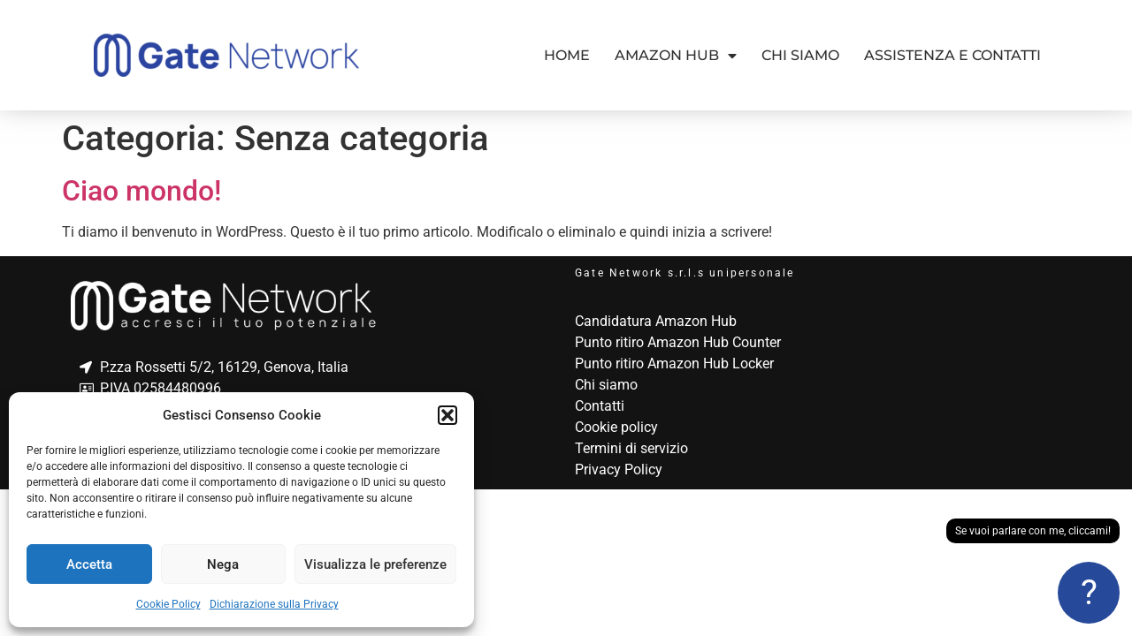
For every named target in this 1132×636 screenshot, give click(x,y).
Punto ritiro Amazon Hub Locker (674, 363)
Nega (223, 564)
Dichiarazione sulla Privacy (274, 604)
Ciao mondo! (141, 191)
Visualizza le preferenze (375, 564)
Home (567, 55)
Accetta (89, 564)
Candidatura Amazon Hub (656, 321)
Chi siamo (800, 55)
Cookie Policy (168, 604)
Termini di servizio (631, 448)
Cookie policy (616, 427)
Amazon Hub (676, 56)
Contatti (599, 406)
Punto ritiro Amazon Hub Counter (678, 342)
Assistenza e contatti (952, 55)
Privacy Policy (618, 469)
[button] (447, 415)
